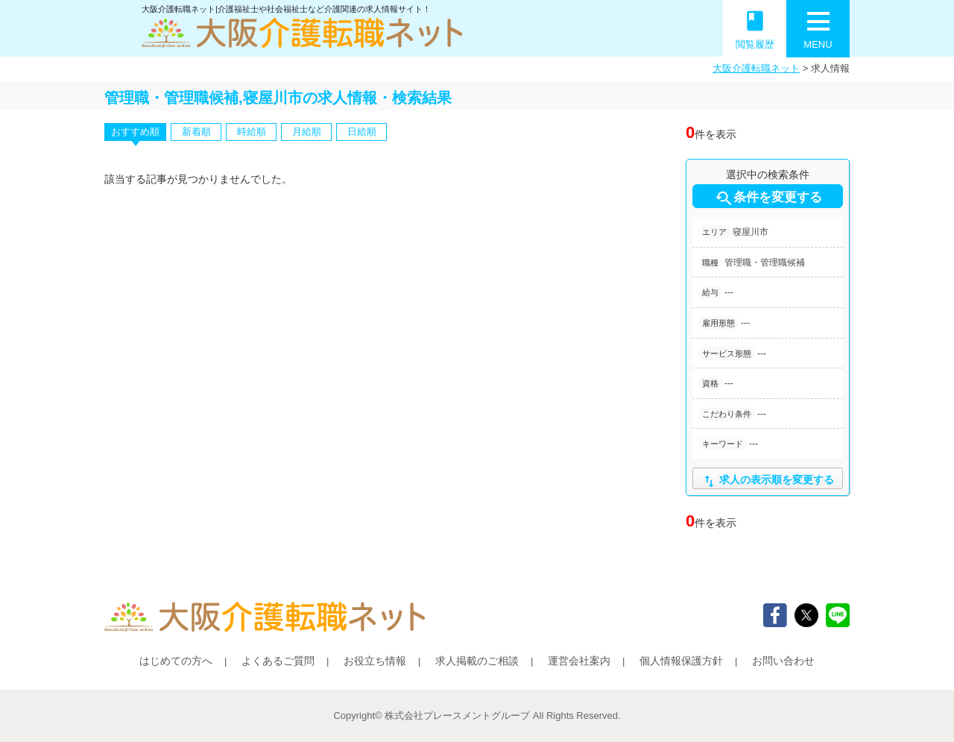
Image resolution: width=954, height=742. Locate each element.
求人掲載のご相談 (477, 661)
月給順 (306, 131)
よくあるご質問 (278, 661)
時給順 (251, 131)
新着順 (196, 131)
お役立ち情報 (375, 661)
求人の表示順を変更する (767, 481)
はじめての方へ (175, 661)
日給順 (361, 131)
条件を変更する (768, 198)
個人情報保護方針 (681, 661)
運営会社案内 (579, 661)
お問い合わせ (783, 661)
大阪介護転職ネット (756, 68)
